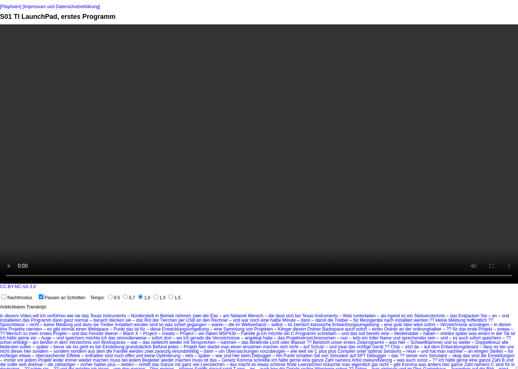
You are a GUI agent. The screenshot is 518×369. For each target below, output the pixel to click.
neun (411, 351)
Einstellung (113, 346)
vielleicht (159, 342)
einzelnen (252, 346)
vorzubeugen (272, 351)
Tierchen (168, 320)
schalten (304, 355)
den (206, 320)
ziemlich (301, 324)
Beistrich (321, 342)
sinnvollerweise (132, 338)
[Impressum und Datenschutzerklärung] (61, 6)
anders (434, 364)
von (249, 329)
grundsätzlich (139, 346)
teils (357, 338)
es (49, 329)
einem (484, 333)
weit (302, 351)
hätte (12, 338)
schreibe (262, 360)
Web (347, 315)
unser (336, 342)
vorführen (56, 315)
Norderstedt (142, 315)
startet (213, 346)
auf (306, 346)
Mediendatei (406, 333)
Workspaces (113, 342)
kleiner (111, 333)
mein (33, 333)
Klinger (285, 329)
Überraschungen (242, 351)
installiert (403, 320)
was (168, 324)
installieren (10, 320)
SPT (361, 355)
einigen (481, 351)
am (226, 315)
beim (246, 355)
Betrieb (167, 315)
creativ (168, 333)
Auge (46, 338)
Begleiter (150, 360)
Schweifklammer (427, 342)
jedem (31, 360)
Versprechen (203, 342)
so (403, 315)
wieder (175, 342)
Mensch (255, 315)
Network (238, 315)
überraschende (50, 355)
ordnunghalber (427, 329)
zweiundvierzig (377, 360)
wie (70, 315)
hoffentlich (477, 320)
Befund (160, 346)
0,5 (114, 297)
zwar (342, 346)
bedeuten (9, 346)
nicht (34, 324)
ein (410, 315)
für (356, 320)
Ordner (314, 329)
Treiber (342, 320)
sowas (503, 329)
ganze (318, 360)
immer (10, 360)
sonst (422, 360)
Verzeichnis (80, 342)
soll (362, 333)
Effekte (73, 355)
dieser (17, 351)
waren (218, 324)
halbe (275, 320)
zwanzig (163, 351)
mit (186, 342)
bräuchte (332, 364)
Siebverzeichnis (429, 315)
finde (291, 364)
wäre (418, 324)
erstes (46, 333)
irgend (393, 315)
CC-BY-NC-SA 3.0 (18, 286)
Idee (408, 324)
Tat (507, 333)
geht (84, 346)
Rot (147, 320)
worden (141, 324)
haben (212, 333)
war (244, 320)
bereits (373, 333)
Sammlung (233, 329)
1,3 (159, 297)
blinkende (259, 342)
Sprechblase (12, 324)
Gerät (377, 346)
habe (268, 338)
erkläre (447, 333)
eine (265, 320)
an (494, 315)
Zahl (329, 360)
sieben (127, 364)
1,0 (144, 297)
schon (6, 342)
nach (389, 320)
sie (77, 315)
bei (298, 315)
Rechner (219, 320)
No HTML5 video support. (259, 154)
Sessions (392, 351)
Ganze (166, 364)
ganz (68, 320)
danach (100, 320)
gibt (56, 329)
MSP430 (227, 333)
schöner (278, 364)
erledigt (20, 342)
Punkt (119, 329)
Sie (484, 315)
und (505, 315)
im (238, 324)
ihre (3, 329)
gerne (24, 338)
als (383, 315)
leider (58, 360)
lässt (280, 315)
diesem (12, 315)
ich (43, 315)
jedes (173, 346)
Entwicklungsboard (459, 346)
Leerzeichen (212, 364)
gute (398, 324)
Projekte (16, 329)
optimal (375, 351)
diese (155, 329)
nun (344, 338)
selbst (276, 324)
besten (46, 342)
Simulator (339, 355)
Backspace (333, 329)
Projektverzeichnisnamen (311, 338)
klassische (321, 324)
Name (386, 338)
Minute (289, 320)
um (222, 351)
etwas (25, 355)
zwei (196, 315)
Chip (395, 346)
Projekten (263, 329)
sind (154, 324)
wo (179, 338)
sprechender (414, 338)
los (75, 346)
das (85, 315)
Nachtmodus (16, 297)
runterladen (364, 315)
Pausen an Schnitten (62, 297)
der (206, 315)
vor (20, 360)
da (416, 346)
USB (190, 320)
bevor (59, 346)
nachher (455, 351)
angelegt (253, 338)
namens (343, 360)
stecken (116, 320)
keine (49, 324)
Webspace (98, 329)
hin (279, 355)
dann (58, 320)
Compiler (346, 351)
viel (196, 364)
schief (179, 324)
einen (81, 329)
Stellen (496, 351)
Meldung (457, 320)
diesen (299, 329)
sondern (40, 351)
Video (25, 315)
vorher (86, 364)
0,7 (129, 297)
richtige (364, 346)
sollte (12, 364)
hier (401, 342)
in (1, 315)
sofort (429, 324)
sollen (25, 346)
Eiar (214, 315)
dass (87, 324)
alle (504, 342)
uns (510, 346)
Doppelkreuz (488, 342)
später (461, 333)
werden (421, 320)
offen (129, 355)
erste (472, 329)
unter (362, 351)
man (225, 346)
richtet (145, 364)
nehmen (183, 315)
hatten (100, 364)
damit (320, 320)
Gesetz (229, 360)
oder (285, 342)
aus (91, 351)
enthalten (94, 355)
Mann (128, 333)
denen (505, 324)
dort (168, 338)
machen (271, 346)
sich (290, 315)
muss (115, 360)
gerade (197, 338)
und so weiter (457, 342)
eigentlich (360, 364)
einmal (67, 329)
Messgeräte (371, 320)
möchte (275, 333)
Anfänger (9, 355)
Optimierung (168, 355)
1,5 (174, 297)
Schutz (318, 346)
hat (433, 351)
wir (201, 333)
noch (255, 320)
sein (432, 338)
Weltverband (253, 324)
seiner (412, 355)
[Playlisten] (10, 6)
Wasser (298, 342)
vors (423, 355)
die (271, 315)
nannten (34, 329)
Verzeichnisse (453, 324)
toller (374, 338)
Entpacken (469, 315)
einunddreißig (185, 351)
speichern (74, 338)
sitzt (408, 346)
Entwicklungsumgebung (355, 324)
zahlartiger (65, 364)
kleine (441, 320)
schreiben (326, 333)
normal (81, 320)
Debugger (261, 355)
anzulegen (479, 324)
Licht (274, 342)
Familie (248, 333)
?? (431, 320)
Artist (356, 360)
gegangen (196, 324)
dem (63, 342)
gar (374, 364)
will (36, 315)
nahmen (228, 342)
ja (258, 333)
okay (457, 355)
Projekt (485, 329)
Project (150, 333)
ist (290, 324)
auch (350, 329)
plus (112, 364)
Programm (41, 320)
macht (244, 364)
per (181, 320)
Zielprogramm (370, 342)
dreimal (35, 364)
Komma (244, 360)
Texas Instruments (108, 315)
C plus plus (325, 351)
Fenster (96, 333)
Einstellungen (501, 355)
